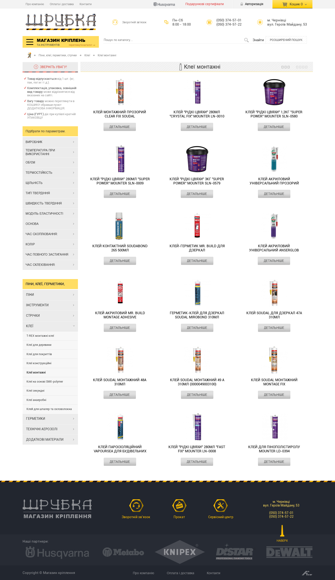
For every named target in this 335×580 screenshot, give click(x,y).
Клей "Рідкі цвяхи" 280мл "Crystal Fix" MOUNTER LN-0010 (197, 114)
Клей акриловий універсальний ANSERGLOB (274, 248)
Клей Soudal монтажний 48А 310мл (119, 382)
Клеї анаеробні (36, 400)
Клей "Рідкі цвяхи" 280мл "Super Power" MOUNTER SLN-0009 (120, 181)
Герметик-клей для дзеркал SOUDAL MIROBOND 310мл (197, 315)
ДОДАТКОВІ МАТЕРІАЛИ (45, 439)
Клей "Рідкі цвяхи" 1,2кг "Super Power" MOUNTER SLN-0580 (273, 114)
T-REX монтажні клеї (40, 335)
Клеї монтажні (36, 372)
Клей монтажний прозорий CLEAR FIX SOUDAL (119, 114)
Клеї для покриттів (39, 354)
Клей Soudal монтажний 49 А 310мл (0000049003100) (197, 382)
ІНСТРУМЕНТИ (37, 305)
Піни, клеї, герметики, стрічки (58, 55)
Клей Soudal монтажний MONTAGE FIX (274, 382)
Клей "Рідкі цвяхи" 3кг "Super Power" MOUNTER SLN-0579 (197, 181)
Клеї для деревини (39, 345)
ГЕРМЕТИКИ (35, 418)
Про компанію (35, 4)
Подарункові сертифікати (204, 4)
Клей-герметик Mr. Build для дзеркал (197, 248)
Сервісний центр (220, 517)
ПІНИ (30, 295)
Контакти (86, 4)
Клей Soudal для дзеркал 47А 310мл (274, 315)
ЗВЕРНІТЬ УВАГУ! (53, 67)
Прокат (179, 517)
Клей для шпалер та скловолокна (49, 409)
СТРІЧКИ (33, 315)
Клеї (87, 55)
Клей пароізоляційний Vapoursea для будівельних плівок (120, 449)
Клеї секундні (35, 390)
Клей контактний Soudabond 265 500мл (119, 248)
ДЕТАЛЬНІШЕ (120, 127)
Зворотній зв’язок (134, 22)
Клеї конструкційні (39, 363)
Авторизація (254, 4)
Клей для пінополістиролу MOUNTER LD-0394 (274, 449)
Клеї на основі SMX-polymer (45, 381)
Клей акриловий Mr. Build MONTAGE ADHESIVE (120, 315)
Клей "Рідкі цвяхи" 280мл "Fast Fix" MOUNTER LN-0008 (196, 449)
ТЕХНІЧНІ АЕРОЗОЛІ (41, 429)
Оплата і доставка (62, 4)
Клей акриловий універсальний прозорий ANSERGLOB (274, 181)
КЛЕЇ (29, 326)
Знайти (258, 40)
